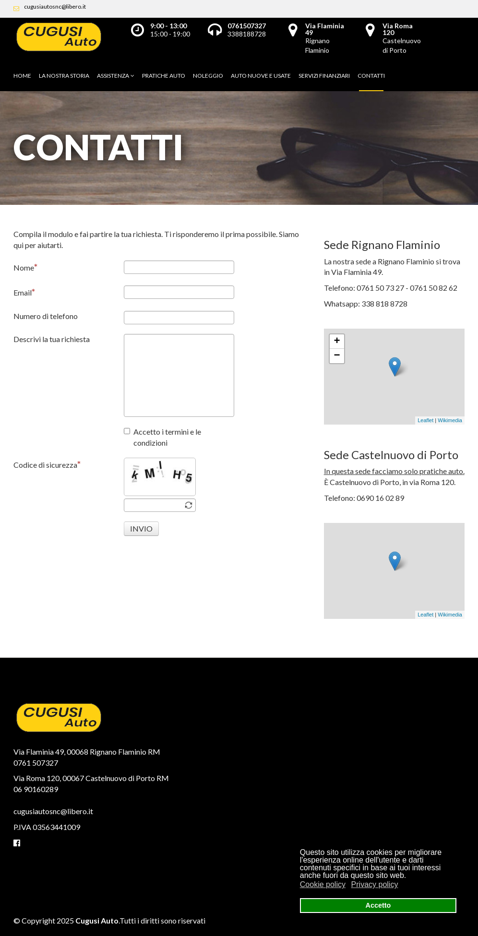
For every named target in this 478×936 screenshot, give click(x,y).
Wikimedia (450, 420)
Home (22, 75)
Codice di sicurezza (47, 464)
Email (24, 291)
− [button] (337, 356)
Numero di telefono (45, 315)
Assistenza (113, 75)
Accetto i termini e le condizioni (162, 437)
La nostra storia (64, 75)
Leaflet (425, 420)
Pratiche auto (163, 75)
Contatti (371, 75)
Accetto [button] (378, 905)
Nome (25, 267)
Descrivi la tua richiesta (51, 339)
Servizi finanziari (324, 75)
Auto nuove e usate (261, 75)
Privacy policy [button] (374, 884)
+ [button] (337, 341)
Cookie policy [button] (323, 884)
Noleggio (208, 75)
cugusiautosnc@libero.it (55, 6)
